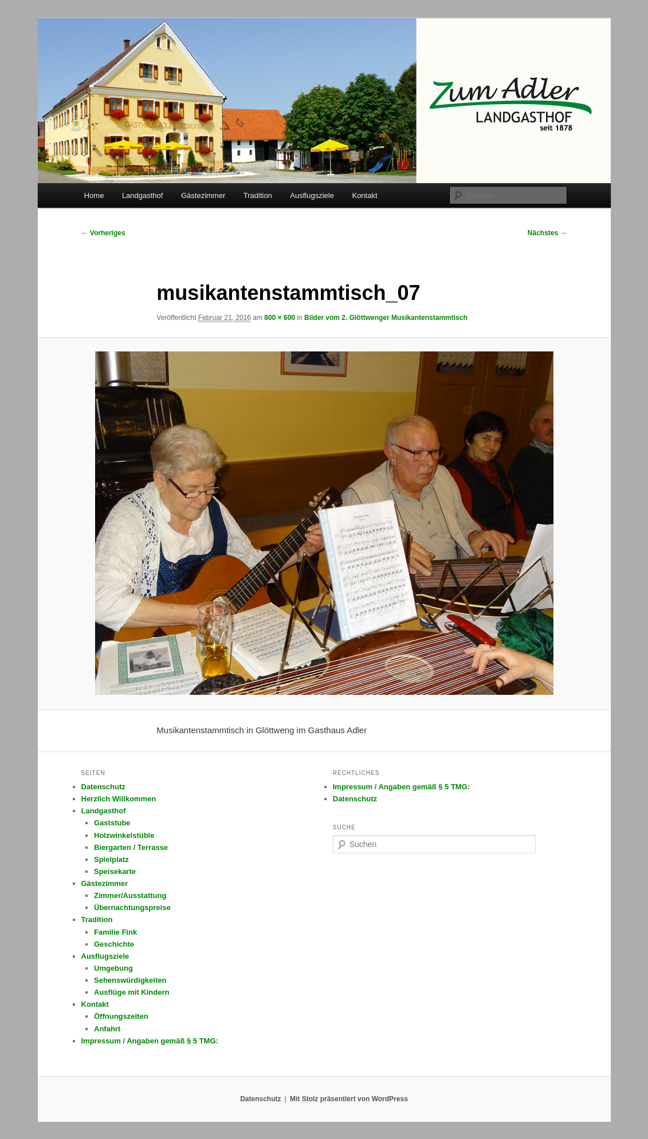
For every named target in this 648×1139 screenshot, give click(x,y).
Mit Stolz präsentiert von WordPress (349, 1099)
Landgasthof (142, 195)
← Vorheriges (103, 233)
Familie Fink (115, 932)
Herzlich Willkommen (118, 798)
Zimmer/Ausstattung (130, 895)
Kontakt (364, 195)
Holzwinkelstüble (124, 835)
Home (94, 195)
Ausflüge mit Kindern (131, 992)
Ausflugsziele (312, 195)
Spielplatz (111, 859)
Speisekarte (115, 871)
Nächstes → (547, 233)
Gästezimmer (203, 195)
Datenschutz (103, 786)
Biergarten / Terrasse (131, 847)
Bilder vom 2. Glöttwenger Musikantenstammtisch (386, 318)
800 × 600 (279, 318)
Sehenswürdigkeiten (130, 980)
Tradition (258, 195)
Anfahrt (107, 1029)
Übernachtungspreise (132, 907)
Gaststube (112, 822)
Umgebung (113, 968)
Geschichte (114, 944)
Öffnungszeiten (121, 1016)
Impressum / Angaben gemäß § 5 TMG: (149, 1041)
